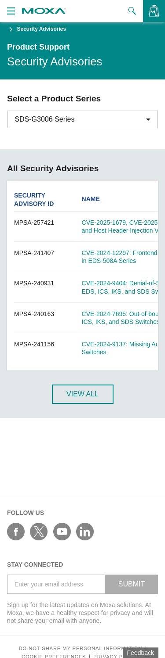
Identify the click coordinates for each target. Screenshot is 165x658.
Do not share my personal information (81, 648)
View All (82, 394)
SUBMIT (131, 584)
